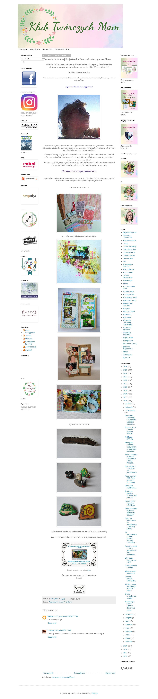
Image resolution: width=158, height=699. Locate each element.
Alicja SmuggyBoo (30, 332)
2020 (125, 387)
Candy (125, 244)
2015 (125, 646)
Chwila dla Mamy (129, 246)
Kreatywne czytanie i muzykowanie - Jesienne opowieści (130, 447)
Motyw (125, 283)
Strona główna (23, 49)
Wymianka (127, 317)
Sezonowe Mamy (129, 300)
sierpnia (129, 618)
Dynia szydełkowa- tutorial (130, 596)
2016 (125, 401)
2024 (125, 373)
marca (128, 635)
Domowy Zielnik (129, 252)
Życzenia (126, 358)
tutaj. (89, 570)
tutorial (125, 352)
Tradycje (126, 308)
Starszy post (110, 673)
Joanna (28, 336)
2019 (125, 390)
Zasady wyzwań (35, 49)
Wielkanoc (127, 314)
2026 (125, 367)
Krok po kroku (128, 269)
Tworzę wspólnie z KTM (62, 49)
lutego (128, 638)
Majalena (28, 339)
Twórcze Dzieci (129, 311)
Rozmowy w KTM (129, 297)
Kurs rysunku (128, 272)
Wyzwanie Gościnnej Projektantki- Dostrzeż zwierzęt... (130, 420)
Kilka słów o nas (47, 49)
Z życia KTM (128, 338)
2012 (125, 656)
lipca (128, 621)
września (129, 614)
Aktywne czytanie (129, 232)
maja (128, 628)
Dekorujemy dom (129, 249)
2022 (125, 380)
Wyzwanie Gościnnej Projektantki (60, 602)
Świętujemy (127, 355)
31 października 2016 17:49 (67, 616)
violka (50, 630)
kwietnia (129, 631)
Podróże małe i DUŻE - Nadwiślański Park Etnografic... (131, 550)
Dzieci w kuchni (129, 255)
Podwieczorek (128, 291)
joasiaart (28, 350)
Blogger (95, 693)
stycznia (129, 642)
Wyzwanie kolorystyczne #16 (130, 560)
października (130, 410)
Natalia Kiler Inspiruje (30, 343)
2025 (125, 370)
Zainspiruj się (128, 341)
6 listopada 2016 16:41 (62, 630)
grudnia (129, 404)
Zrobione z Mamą (130, 344)
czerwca (129, 624)
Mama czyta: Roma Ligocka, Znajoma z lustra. (130, 606)
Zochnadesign (30, 347)
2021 (125, 384)
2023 (125, 377)
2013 (125, 653)
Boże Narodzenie (129, 241)
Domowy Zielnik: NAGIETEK (130, 579)
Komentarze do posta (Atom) (63, 677)
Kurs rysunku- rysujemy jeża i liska (130, 503)
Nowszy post (48, 673)
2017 (125, 397)
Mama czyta (127, 280)
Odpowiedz (52, 623)
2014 (125, 649)
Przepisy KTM (128, 294)
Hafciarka (52, 616)
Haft (124, 261)
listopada (129, 407)
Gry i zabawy (128, 258)
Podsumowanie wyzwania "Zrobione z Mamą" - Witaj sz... (131, 459)
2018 (125, 394)
